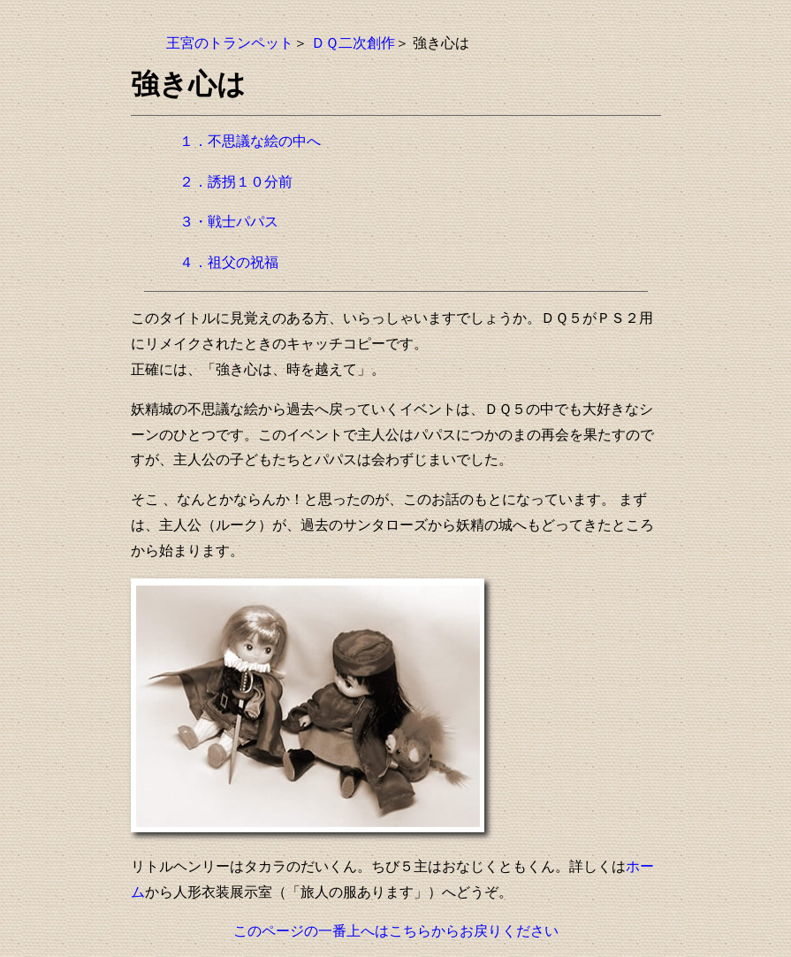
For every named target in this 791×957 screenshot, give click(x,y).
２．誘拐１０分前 (236, 181)
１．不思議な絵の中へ (250, 141)
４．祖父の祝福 (228, 262)
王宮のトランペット (229, 42)
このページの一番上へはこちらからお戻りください (396, 930)
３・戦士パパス (228, 221)
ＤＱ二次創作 (353, 42)
